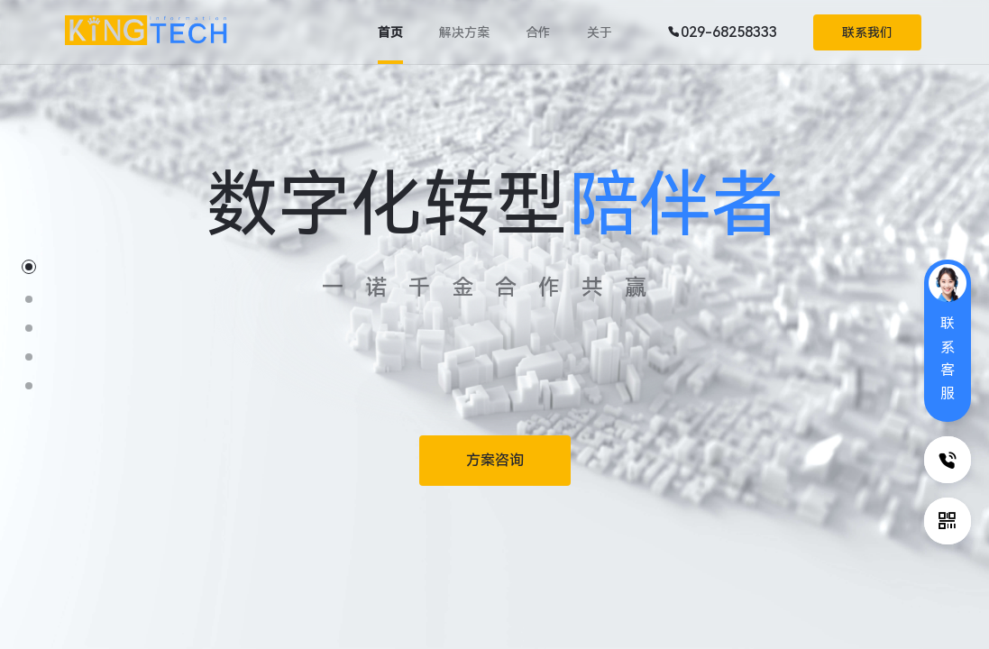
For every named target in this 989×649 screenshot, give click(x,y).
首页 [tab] (390, 32)
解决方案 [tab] (464, 32)
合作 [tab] (538, 32)
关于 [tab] (599, 32)
